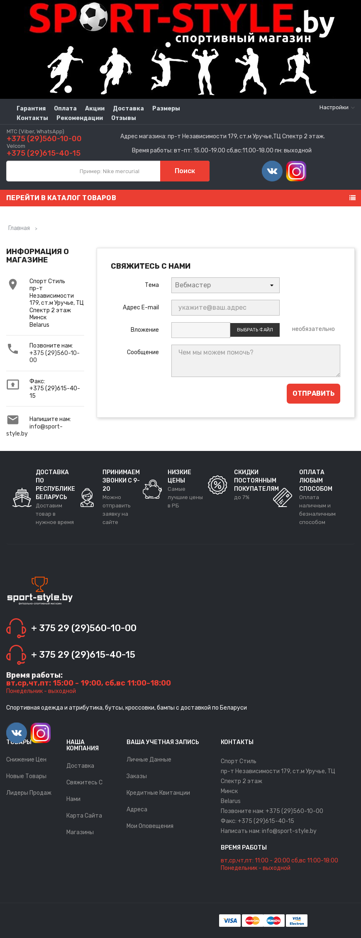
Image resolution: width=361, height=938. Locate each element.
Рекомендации (79, 118)
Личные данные (149, 759)
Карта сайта (84, 815)
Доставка (128, 108)
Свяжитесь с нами (84, 791)
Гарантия (31, 108)
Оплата (65, 108)
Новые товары (26, 776)
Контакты (32, 118)
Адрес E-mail (141, 307)
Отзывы (123, 118)
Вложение (145, 329)
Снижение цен (26, 759)
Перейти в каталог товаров (61, 198)
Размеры (166, 108)
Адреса (137, 809)
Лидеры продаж (28, 792)
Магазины (80, 832)
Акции (95, 108)
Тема (152, 285)
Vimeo (272, 171)
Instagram (296, 171)
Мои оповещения (150, 826)
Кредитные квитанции (158, 792)
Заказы (137, 776)
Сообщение (143, 352)
